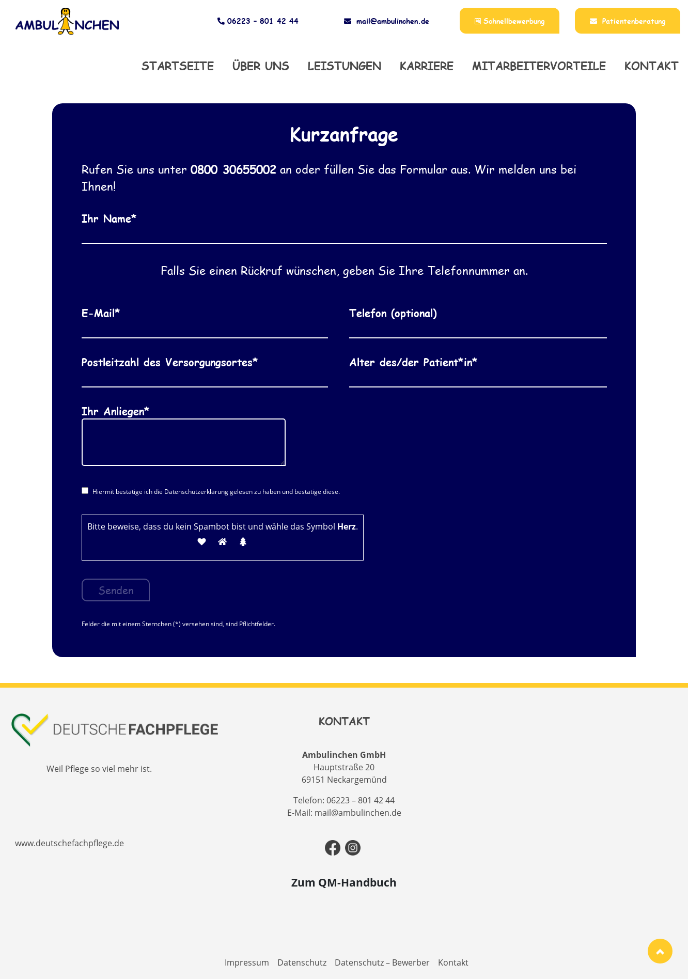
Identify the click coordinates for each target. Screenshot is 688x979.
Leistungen (344, 65)
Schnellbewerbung (509, 21)
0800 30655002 (233, 169)
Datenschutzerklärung (196, 491)
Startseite (178, 65)
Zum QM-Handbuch (344, 882)
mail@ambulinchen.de (386, 21)
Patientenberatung (627, 21)
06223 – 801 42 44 (257, 21)
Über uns (260, 65)
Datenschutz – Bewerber (382, 962)
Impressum (247, 962)
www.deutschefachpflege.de (69, 843)
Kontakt (651, 65)
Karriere (427, 65)
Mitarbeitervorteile (539, 65)
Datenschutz (301, 962)
